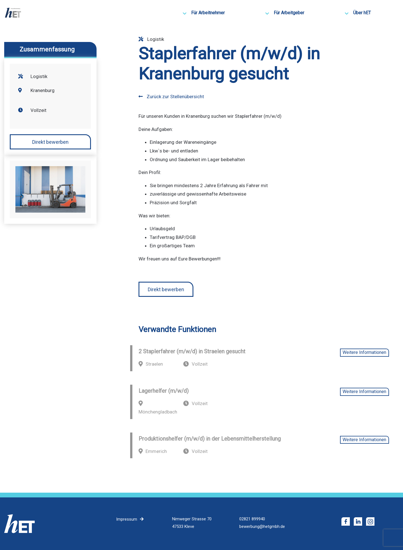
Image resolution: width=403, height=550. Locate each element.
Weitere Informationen (364, 352)
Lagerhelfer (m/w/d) (164, 390)
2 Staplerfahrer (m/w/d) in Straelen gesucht (192, 351)
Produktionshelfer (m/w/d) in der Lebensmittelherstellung (210, 438)
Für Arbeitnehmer (208, 12)
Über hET (362, 12)
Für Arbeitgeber (289, 12)
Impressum (126, 519)
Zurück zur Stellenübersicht (171, 96)
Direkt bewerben (50, 142)
